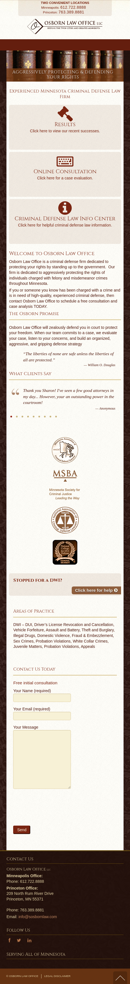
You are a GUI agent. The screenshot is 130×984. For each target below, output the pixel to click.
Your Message (42, 744)
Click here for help (96, 590)
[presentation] (55, 810)
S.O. (17, 418)
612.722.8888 (73, 7)
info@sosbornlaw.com (37, 916)
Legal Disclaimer (57, 976)
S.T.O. (28, 418)
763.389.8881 (71, 12)
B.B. (56, 418)
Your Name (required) (42, 695)
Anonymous (11, 418)
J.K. (33, 418)
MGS (39, 418)
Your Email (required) (42, 713)
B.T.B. (22, 418)
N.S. (45, 418)
